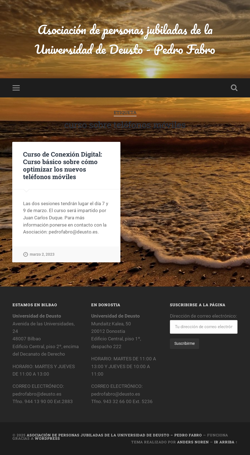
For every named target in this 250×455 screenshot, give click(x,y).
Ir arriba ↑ (225, 442)
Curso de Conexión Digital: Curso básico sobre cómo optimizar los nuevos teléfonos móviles (62, 165)
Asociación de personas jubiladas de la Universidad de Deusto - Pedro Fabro (125, 39)
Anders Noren (193, 442)
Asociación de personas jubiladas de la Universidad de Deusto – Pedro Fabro (114, 435)
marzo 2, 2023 (42, 254)
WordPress (47, 438)
